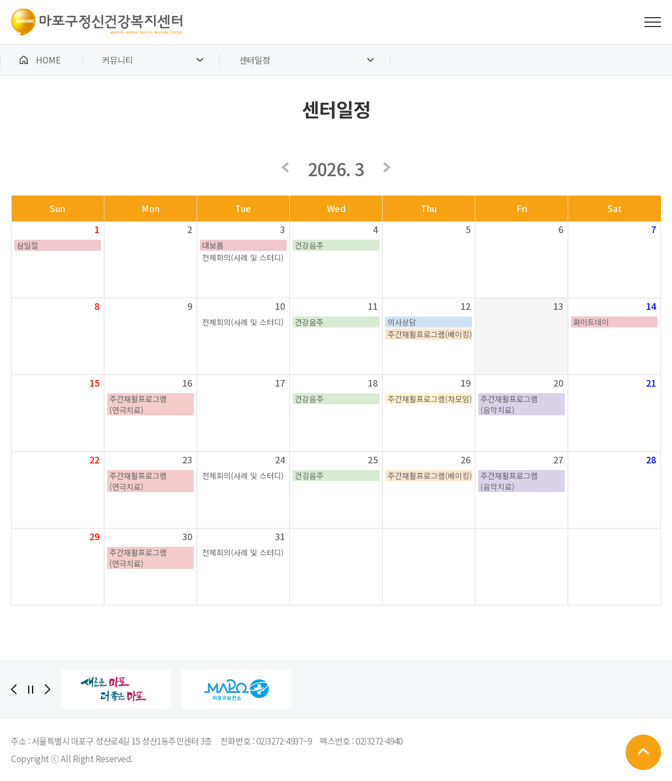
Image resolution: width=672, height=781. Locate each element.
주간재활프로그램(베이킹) (430, 334)
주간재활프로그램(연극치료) (138, 404)
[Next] (47, 689)
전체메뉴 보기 (652, 22)
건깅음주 (309, 475)
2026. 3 (336, 168)
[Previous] (14, 689)
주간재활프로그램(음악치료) (509, 404)
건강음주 (309, 245)
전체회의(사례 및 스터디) (243, 257)
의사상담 (402, 322)
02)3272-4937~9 (284, 741)
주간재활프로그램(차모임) (430, 398)
